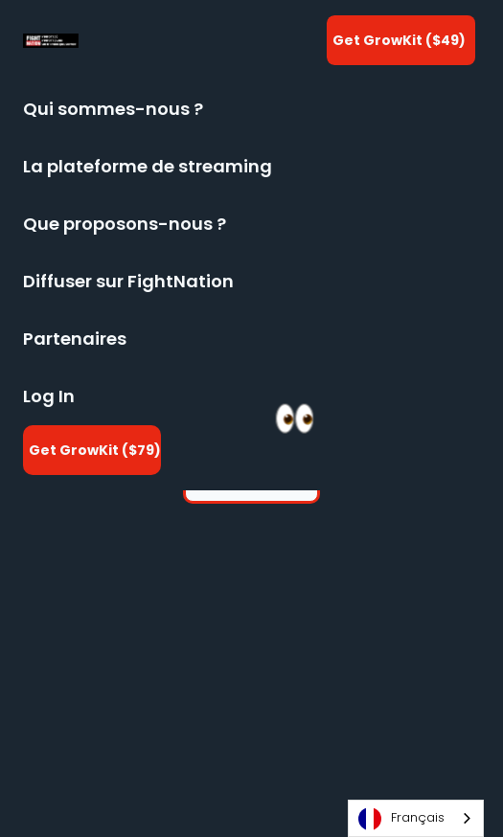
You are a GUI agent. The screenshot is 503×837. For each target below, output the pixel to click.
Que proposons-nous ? (124, 224)
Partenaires (74, 339)
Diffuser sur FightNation (128, 281)
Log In (49, 396)
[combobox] (416, 818)
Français (401, 818)
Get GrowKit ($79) (95, 450)
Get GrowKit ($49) (399, 40)
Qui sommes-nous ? (113, 109)
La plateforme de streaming (147, 166)
